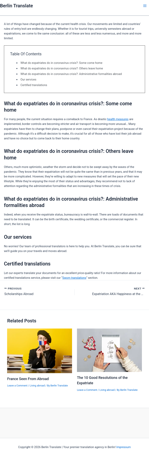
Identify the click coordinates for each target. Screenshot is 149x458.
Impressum (123, 447)
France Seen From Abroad (28, 379)
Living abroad (37, 385)
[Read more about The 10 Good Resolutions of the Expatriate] (109, 350)
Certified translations (34, 85)
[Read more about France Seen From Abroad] (39, 351)
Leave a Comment (17, 385)
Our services (28, 79)
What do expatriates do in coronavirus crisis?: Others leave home (62, 68)
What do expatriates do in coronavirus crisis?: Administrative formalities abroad (71, 74)
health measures (117, 119)
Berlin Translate (16, 6)
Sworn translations (74, 278)
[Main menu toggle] (145, 6)
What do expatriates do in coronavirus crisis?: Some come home (61, 63)
